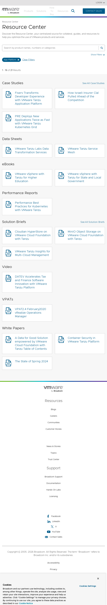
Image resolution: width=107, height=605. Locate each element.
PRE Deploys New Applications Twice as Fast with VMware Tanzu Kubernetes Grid (32, 122)
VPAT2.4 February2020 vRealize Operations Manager (30, 313)
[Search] (102, 48)
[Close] (98, 578)
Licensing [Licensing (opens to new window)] (53, 496)
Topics (54, 453)
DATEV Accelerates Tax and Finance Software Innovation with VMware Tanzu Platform (31, 282)
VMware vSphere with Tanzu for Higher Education (29, 178)
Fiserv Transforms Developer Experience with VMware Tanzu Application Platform (29, 98)
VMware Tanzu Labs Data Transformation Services (32, 150)
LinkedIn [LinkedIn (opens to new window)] (53, 521)
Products (28, 11)
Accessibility (53, 563)
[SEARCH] (47, 48)
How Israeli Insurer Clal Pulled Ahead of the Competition (83, 97)
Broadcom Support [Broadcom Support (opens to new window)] (53, 477)
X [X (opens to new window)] (53, 526)
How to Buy (51, 11)
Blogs (53, 409)
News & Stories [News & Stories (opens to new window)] (54, 446)
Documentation (53, 483)
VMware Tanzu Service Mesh (83, 150)
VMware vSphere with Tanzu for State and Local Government (84, 178)
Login (100, 3)
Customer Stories (54, 429)
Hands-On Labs (53, 490)
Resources (63, 11)
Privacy (53, 569)
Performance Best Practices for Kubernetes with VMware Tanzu (31, 206)
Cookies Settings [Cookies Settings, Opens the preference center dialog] (87, 586)
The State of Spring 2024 (31, 361)
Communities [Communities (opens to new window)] (54, 423)
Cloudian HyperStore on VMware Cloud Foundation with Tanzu (33, 235)
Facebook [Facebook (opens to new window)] (53, 516)
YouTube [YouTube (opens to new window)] (53, 532)
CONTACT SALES (94, 11)
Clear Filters (28, 60)
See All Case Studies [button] (93, 83)
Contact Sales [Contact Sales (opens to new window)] (53, 537)
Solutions (41, 11)
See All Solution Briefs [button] (92, 222)
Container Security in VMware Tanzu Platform (83, 340)
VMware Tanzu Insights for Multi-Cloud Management (32, 253)
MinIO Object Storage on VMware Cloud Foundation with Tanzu (85, 235)
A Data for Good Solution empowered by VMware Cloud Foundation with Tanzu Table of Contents (31, 343)
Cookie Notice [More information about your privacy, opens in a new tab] (26, 603)
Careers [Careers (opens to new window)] (53, 416)
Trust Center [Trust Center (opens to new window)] (53, 460)
